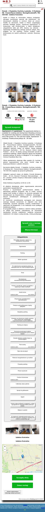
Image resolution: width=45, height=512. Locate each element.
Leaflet (31, 471)
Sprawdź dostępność (12, 127)
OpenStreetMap (38, 471)
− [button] (4, 449)
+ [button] (4, 446)
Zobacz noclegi (22, 485)
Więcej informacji (31, 230)
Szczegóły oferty (22, 478)
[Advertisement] (22, 59)
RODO (43, 508)
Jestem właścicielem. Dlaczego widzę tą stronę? (12, 492)
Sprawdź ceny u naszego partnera (31, 224)
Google (25, 505)
